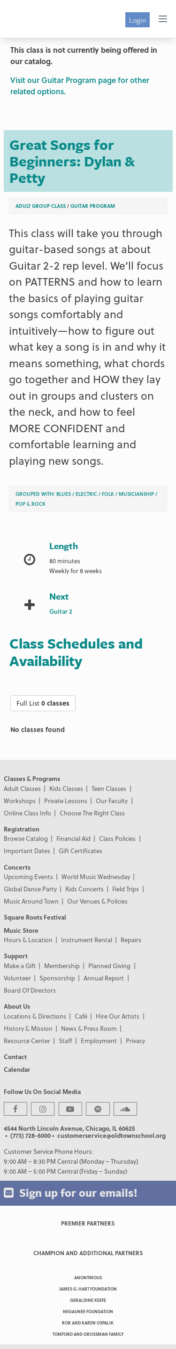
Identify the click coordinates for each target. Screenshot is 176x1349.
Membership (62, 965)
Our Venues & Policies (97, 901)
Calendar (17, 1069)
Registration (21, 828)
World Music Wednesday (95, 876)
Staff (65, 1040)
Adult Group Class (40, 205)
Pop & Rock (30, 503)
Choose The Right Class (92, 812)
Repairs (131, 939)
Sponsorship (57, 977)
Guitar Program (92, 205)
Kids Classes (66, 788)
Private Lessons (65, 800)
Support (16, 955)
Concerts (17, 867)
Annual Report (104, 977)
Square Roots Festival (35, 917)
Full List (42, 703)
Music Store (21, 930)
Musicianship (136, 493)
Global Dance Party (30, 888)
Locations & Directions (35, 1016)
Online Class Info (27, 812)
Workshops (20, 800)
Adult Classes (22, 788)
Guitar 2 (60, 611)
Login (137, 20)
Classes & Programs (32, 778)
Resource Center (27, 1040)
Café (81, 1016)
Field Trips (125, 888)
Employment (99, 1040)
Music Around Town (31, 901)
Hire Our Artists (117, 1016)
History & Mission (28, 1028)
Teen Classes (109, 788)
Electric (86, 493)
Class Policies (117, 838)
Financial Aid (73, 838)
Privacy (135, 1040)
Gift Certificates (80, 850)
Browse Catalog (26, 838)
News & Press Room (89, 1028)
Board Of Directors (30, 990)
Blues (63, 493)
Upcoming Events (28, 876)
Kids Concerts (84, 888)
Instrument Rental (86, 939)
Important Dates (27, 850)
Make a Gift (20, 965)
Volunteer (17, 977)
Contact (15, 1056)
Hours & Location (28, 939)
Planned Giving (109, 965)
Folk (108, 493)
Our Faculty (112, 800)
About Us (17, 1006)
